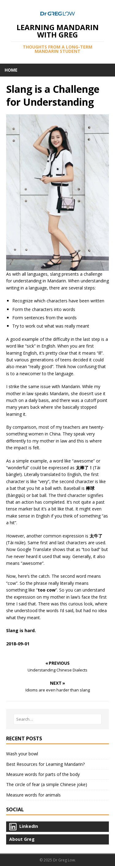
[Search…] (57, 719)
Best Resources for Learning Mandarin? (45, 764)
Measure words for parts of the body (43, 774)
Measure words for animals (33, 795)
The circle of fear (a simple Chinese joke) (46, 784)
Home (11, 70)
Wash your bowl (22, 754)
